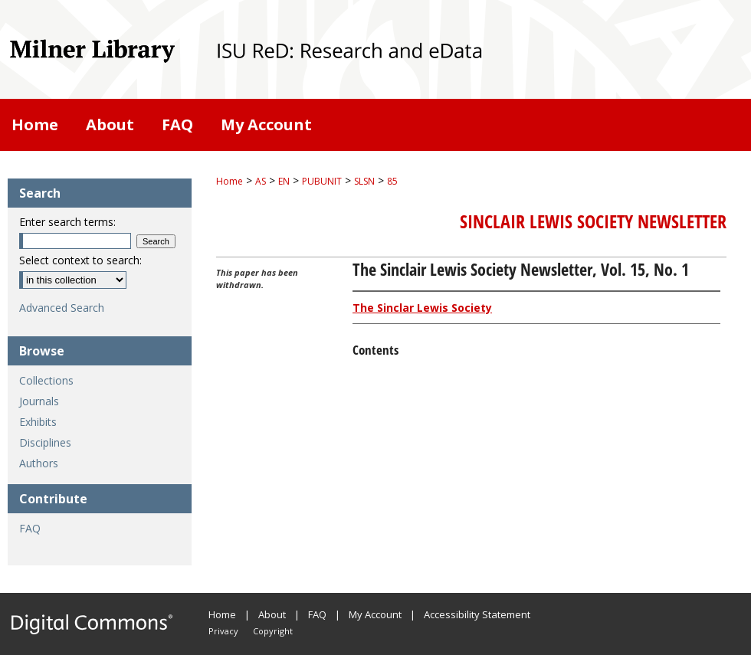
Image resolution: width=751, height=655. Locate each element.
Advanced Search (61, 307)
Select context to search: (80, 260)
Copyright (273, 631)
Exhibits (38, 421)
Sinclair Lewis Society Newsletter (593, 221)
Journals (39, 401)
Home (229, 181)
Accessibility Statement (477, 614)
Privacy (223, 631)
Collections (46, 380)
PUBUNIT (322, 181)
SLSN (364, 181)
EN (284, 181)
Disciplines (45, 442)
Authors (38, 463)
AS (260, 181)
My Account (375, 614)
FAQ (30, 528)
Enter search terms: (67, 222)
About (272, 614)
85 (392, 181)
